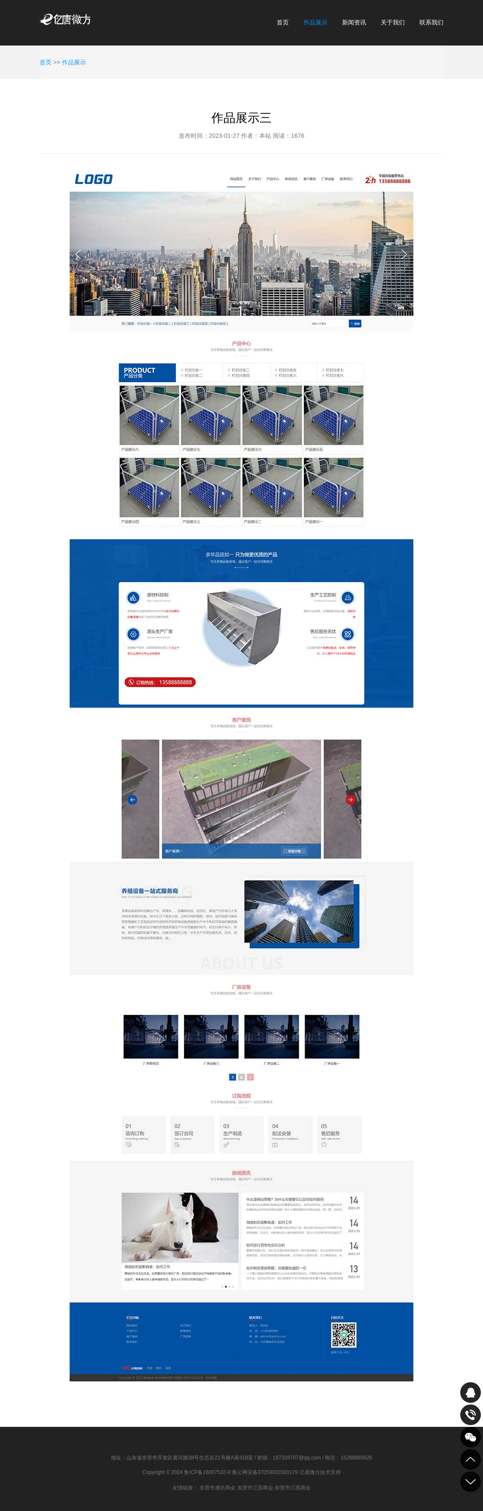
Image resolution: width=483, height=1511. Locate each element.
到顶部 (470, 1459)
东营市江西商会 (293, 1488)
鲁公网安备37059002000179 (265, 1472)
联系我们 (431, 22)
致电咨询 (470, 1415)
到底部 (470, 1481)
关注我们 (470, 1437)
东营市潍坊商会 (217, 1488)
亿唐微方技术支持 (320, 1472)
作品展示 (315, 22)
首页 (283, 22)
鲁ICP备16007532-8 (207, 1472)
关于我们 (393, 22)
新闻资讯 (354, 22)
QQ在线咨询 (470, 1392)
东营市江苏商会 (255, 1488)
